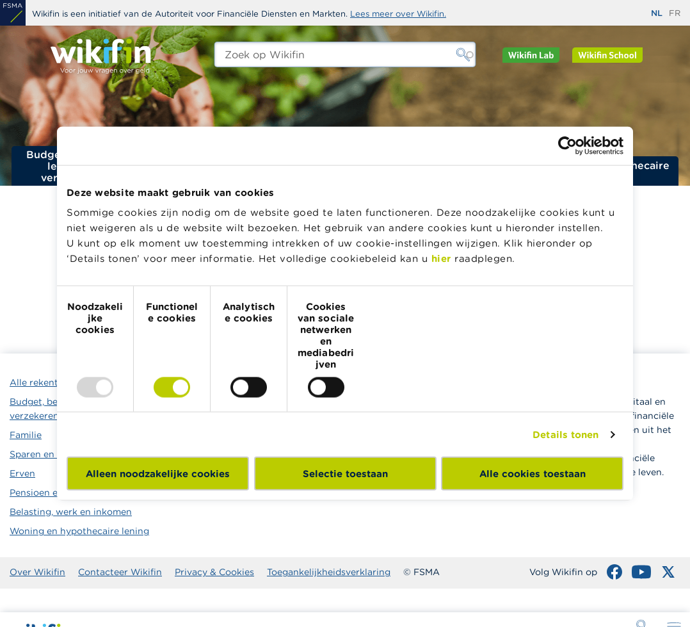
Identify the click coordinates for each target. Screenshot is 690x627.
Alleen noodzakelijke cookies (158, 474)
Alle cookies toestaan (532, 474)
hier (441, 258)
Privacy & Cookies (214, 572)
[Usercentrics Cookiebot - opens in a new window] (567, 145)
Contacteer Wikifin (120, 572)
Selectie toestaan (345, 474)
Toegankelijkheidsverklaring (328, 572)
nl (656, 13)
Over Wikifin (37, 572)
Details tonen (565, 434)
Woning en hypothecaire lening (79, 531)
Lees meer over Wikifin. (398, 13)
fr (674, 13)
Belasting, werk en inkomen (71, 511)
